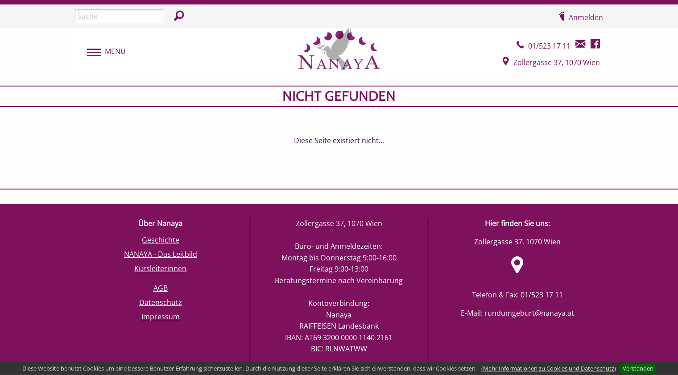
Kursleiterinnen (160, 268)
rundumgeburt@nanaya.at (529, 313)
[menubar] (102, 52)
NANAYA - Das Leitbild (160, 254)
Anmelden (586, 17)
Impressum (160, 316)
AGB (160, 288)
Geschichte (160, 240)
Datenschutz (160, 302)
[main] (339, 137)
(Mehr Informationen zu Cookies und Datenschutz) (548, 368)
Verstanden (638, 368)
